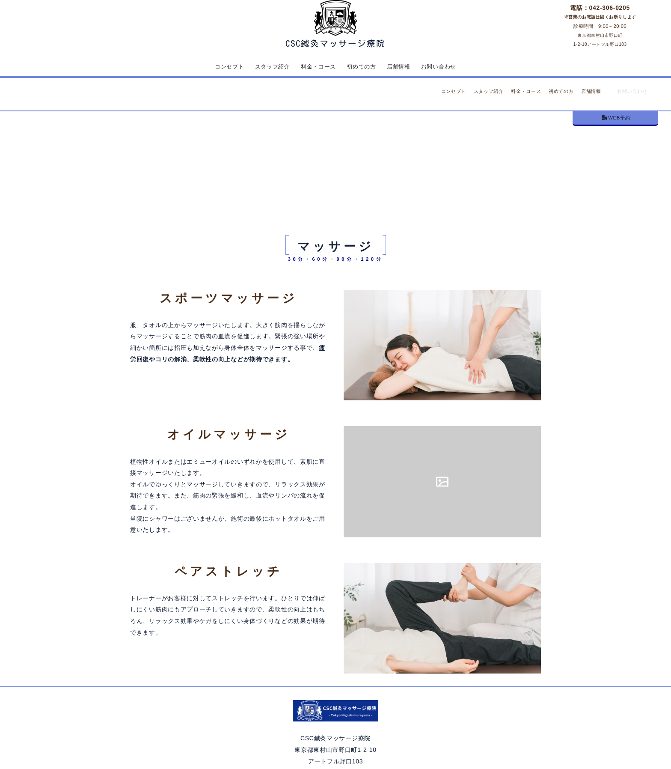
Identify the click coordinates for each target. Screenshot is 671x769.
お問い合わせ (442, 66)
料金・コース (318, 66)
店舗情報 (400, 66)
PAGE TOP (517, 738)
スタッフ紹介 (270, 66)
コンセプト (226, 66)
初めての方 (362, 66)
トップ (323, 125)
